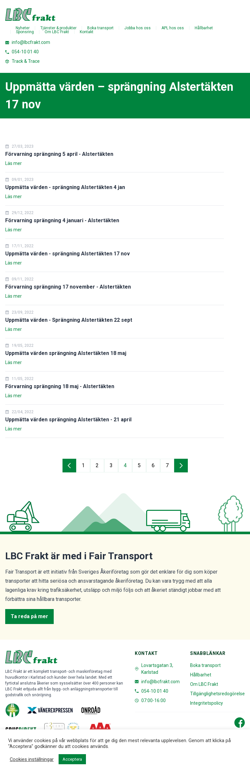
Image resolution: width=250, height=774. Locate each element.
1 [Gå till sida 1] (83, 465)
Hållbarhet (204, 28)
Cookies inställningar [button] (32, 759)
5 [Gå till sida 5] (139, 465)
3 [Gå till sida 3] (111, 465)
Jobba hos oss (137, 28)
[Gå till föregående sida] (69, 465)
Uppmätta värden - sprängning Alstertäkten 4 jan (65, 187)
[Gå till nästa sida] (181, 465)
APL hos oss (172, 28)
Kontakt (86, 32)
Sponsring (25, 32)
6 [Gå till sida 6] (153, 465)
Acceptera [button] (72, 759)
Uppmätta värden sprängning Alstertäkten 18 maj (65, 353)
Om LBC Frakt (57, 32)
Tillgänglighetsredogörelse (217, 693)
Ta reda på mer (29, 616)
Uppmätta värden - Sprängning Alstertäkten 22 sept (68, 320)
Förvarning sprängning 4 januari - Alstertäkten (62, 220)
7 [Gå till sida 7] (167, 465)
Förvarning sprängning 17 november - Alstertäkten (68, 287)
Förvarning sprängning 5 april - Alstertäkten (59, 154)
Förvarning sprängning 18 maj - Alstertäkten (59, 386)
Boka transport (100, 28)
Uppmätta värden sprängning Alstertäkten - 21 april (68, 419)
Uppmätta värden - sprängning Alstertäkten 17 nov (67, 254)
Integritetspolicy (206, 703)
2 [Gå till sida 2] (97, 465)
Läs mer (13, 163)
